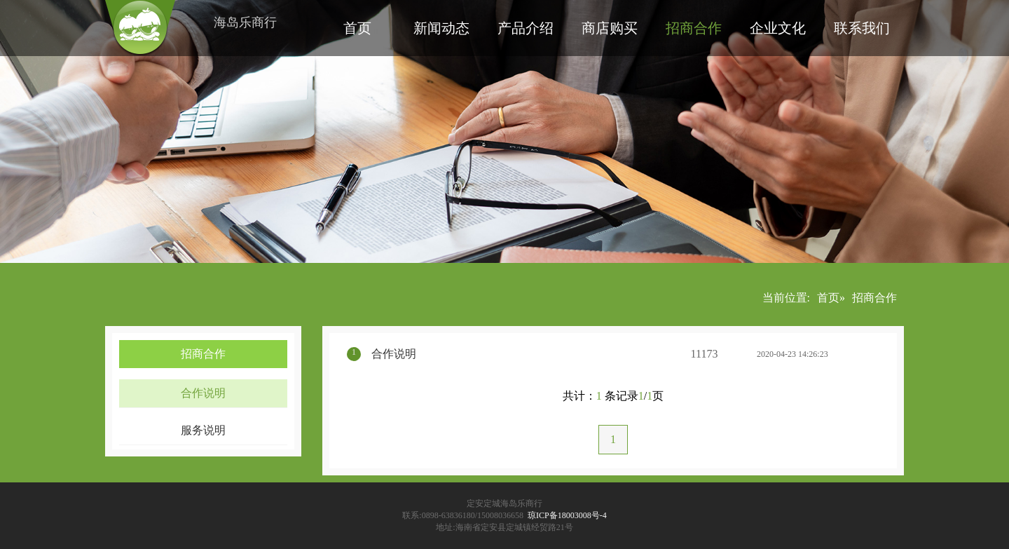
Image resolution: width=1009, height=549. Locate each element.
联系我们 (862, 28)
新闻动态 (441, 28)
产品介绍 (525, 28)
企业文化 (778, 28)
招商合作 (694, 28)
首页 (357, 28)
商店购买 (610, 28)
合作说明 (203, 393)
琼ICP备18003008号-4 (567, 515)
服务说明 (203, 430)
